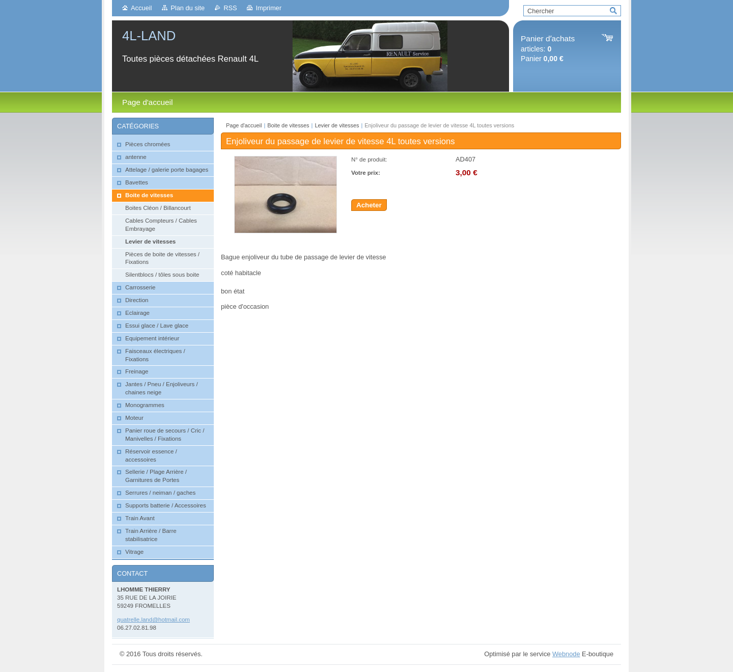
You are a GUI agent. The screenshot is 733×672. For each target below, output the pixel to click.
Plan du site (188, 8)
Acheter (369, 205)
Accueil (141, 8)
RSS (230, 8)
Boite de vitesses (289, 125)
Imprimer (268, 8)
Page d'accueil (244, 125)
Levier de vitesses (337, 125)
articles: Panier (548, 49)
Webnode (566, 654)
